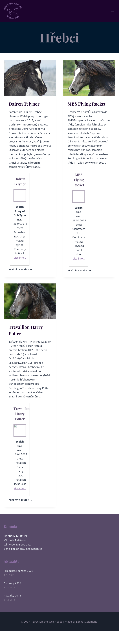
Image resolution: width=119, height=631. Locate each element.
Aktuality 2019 (12, 583)
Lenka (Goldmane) (87, 621)
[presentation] (30, 78)
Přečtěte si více (20, 269)
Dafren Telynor (24, 104)
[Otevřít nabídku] (112, 10)
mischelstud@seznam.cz (27, 548)
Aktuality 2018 (12, 595)
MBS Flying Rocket (87, 104)
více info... (20, 257)
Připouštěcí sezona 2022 (18, 571)
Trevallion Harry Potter (21, 413)
